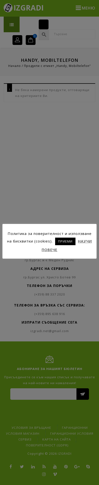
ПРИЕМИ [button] (65, 241)
